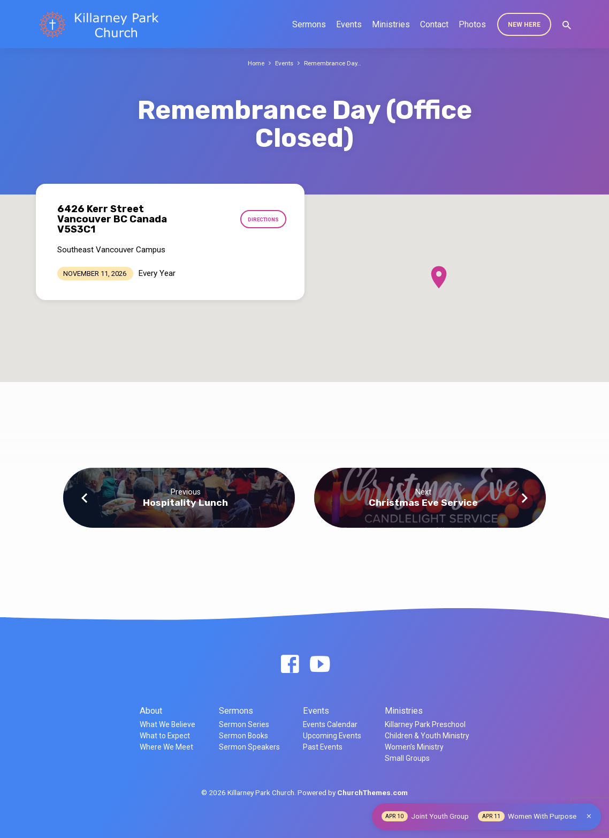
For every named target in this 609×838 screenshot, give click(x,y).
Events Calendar (330, 724)
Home (253, 63)
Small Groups (407, 758)
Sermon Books (243, 735)
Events (349, 24)
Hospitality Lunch (185, 502)
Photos (472, 24)
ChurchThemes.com (372, 792)
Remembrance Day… (335, 63)
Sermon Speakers (249, 747)
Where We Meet (166, 747)
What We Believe (167, 724)
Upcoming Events (332, 735)
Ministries (391, 24)
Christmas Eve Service (423, 502)
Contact (434, 24)
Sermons (309, 24)
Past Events (322, 747)
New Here (524, 24)
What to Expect (165, 735)
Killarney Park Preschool (425, 724)
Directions (261, 219)
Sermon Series (244, 724)
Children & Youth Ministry (427, 735)
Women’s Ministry (414, 747)
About (151, 711)
